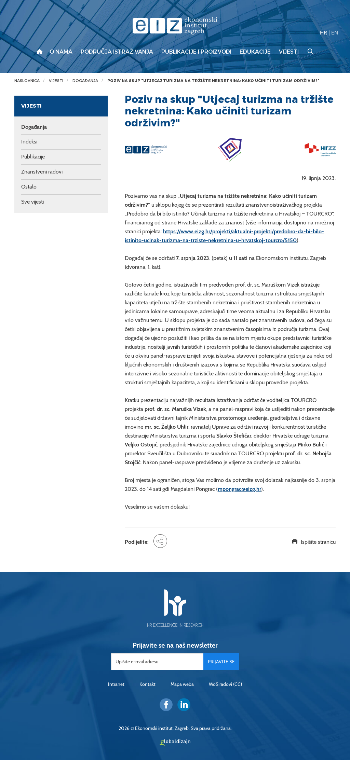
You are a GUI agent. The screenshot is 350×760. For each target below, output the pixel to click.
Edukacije (255, 52)
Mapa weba (182, 684)
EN (334, 32)
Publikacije (33, 156)
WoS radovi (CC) (225, 684)
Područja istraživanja (117, 52)
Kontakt (147, 684)
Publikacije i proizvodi (196, 52)
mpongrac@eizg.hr (239, 489)
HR (323, 32)
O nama (61, 52)
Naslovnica (27, 80)
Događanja (85, 80)
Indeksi (29, 141)
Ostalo (29, 186)
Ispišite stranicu (318, 542)
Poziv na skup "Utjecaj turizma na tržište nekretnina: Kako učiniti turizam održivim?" (213, 80)
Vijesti (289, 52)
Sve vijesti (32, 201)
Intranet (116, 684)
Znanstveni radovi (42, 171)
